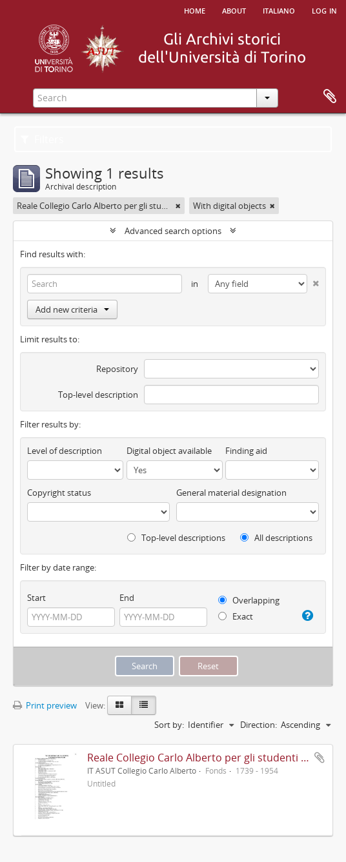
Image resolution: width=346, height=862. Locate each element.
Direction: (258, 724)
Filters (42, 139)
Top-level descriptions (176, 538)
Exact (235, 616)
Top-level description (98, 394)
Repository (117, 369)
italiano (279, 10)
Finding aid (246, 450)
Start (36, 597)
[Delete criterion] (313, 281)
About (234, 10)
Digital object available (169, 450)
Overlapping (249, 600)
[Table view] (143, 705)
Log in (324, 10)
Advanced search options (173, 231)
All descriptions (276, 538)
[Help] (307, 615)
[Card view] (119, 705)
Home (194, 10)
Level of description (64, 450)
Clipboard (330, 97)
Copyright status (59, 492)
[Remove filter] (178, 205)
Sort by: (169, 724)
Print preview (45, 705)
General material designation (231, 492)
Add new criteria (72, 309)
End (126, 597)
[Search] (104, 283)
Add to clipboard (319, 757)
